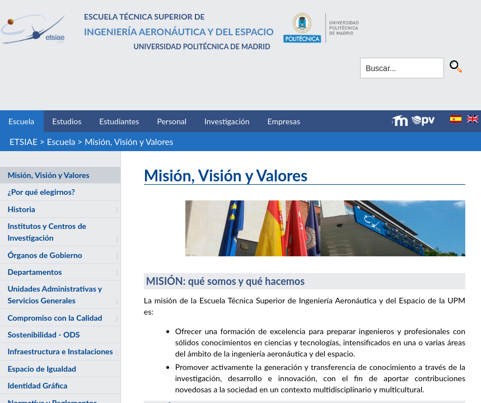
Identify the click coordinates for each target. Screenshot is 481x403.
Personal (171, 121)
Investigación (227, 121)
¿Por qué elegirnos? (41, 191)
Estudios (66, 121)
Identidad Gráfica (37, 385)
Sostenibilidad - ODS (43, 334)
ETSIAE (24, 142)
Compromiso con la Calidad (54, 317)
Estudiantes (119, 121)
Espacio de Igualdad (41, 368)
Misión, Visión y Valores (129, 142)
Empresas (284, 121)
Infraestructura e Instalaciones (60, 351)
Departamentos (34, 272)
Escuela (21, 121)
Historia (21, 209)
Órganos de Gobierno (44, 255)
